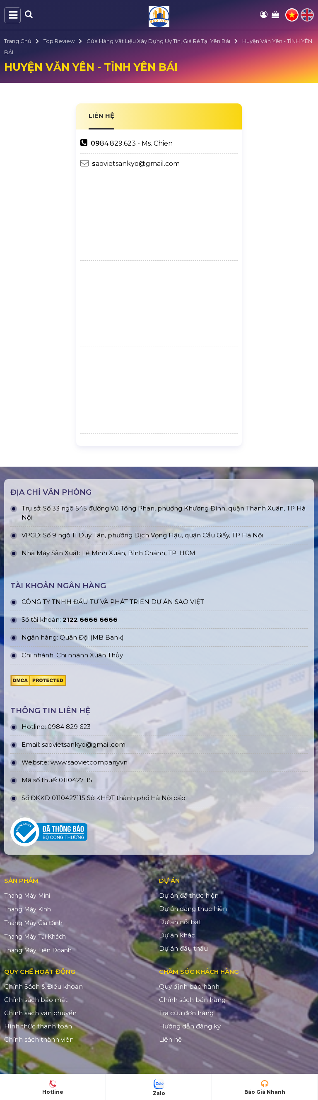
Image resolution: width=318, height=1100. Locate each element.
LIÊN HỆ (101, 116)
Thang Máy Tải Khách (35, 936)
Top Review (59, 41)
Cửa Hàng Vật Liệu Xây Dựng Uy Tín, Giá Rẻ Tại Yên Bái (158, 41)
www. (59, 762)
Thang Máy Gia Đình (33, 923)
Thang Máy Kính (27, 909)
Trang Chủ (17, 41)
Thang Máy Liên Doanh (38, 950)
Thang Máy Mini (27, 895)
